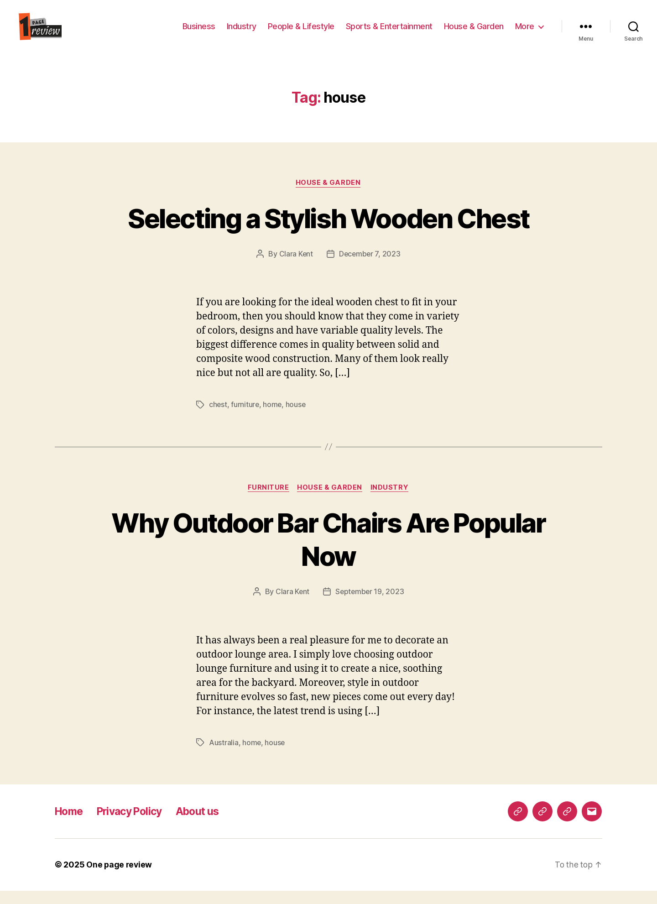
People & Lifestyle (301, 33)
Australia (224, 756)
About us (207, 824)
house (297, 418)
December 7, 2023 (370, 267)
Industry (241, 33)
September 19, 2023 (370, 605)
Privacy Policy (134, 824)
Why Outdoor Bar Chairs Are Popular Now (329, 553)
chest (218, 418)
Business (198, 33)
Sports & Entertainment (389, 33)
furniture (245, 418)
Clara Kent (295, 267)
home (273, 418)
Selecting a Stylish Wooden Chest (329, 231)
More (524, 33)
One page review (119, 878)
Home (70, 824)
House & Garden (474, 33)
